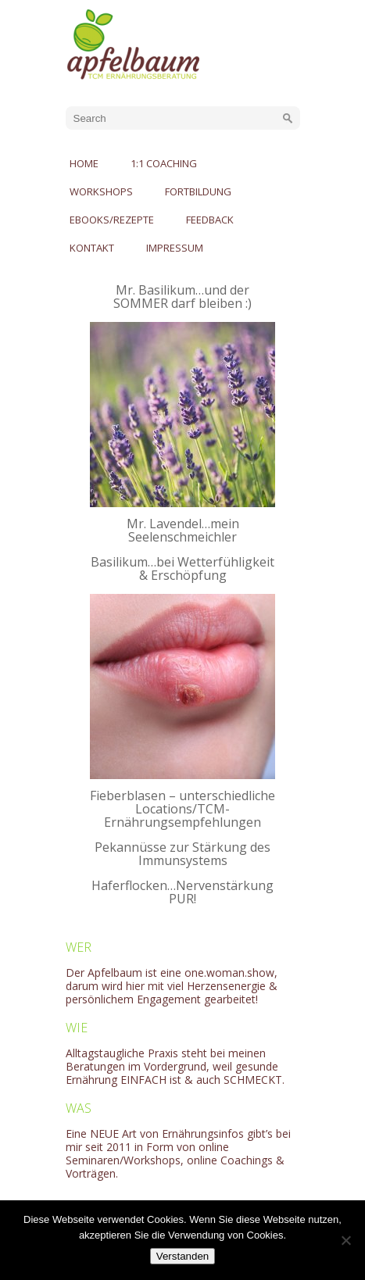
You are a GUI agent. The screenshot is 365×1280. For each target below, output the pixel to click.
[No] (345, 1240)
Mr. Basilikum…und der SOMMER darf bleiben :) (182, 296)
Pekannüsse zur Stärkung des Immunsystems (182, 853)
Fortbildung (198, 191)
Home (84, 163)
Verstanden (182, 1256)
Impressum (174, 248)
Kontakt (92, 248)
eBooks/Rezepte (112, 220)
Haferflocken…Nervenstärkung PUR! (182, 892)
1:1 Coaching (164, 163)
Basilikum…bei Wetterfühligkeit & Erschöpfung (182, 568)
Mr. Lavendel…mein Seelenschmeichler (183, 530)
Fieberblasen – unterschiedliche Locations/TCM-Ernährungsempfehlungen (182, 809)
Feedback (210, 220)
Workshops (101, 191)
